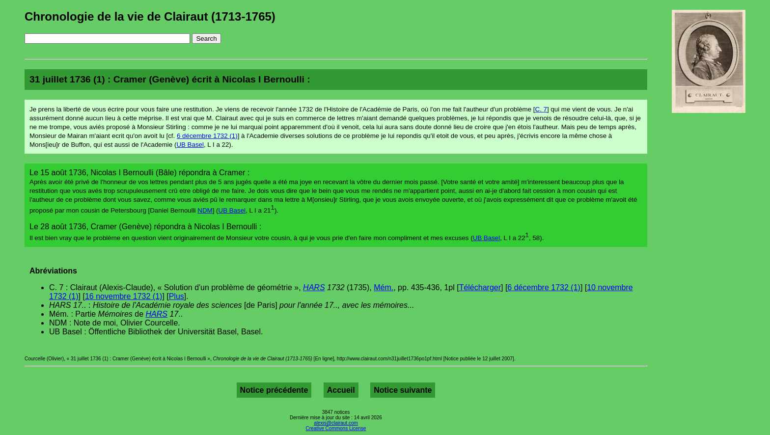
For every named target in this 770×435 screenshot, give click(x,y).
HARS (314, 287)
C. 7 (541, 109)
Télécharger (480, 287)
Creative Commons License (336, 428)
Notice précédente (274, 390)
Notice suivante (403, 390)
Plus (176, 296)
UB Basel (190, 144)
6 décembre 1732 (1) (207, 135)
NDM (204, 210)
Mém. (383, 287)
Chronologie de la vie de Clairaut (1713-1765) (150, 16)
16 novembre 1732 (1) (123, 296)
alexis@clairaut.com (336, 423)
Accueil (341, 390)
